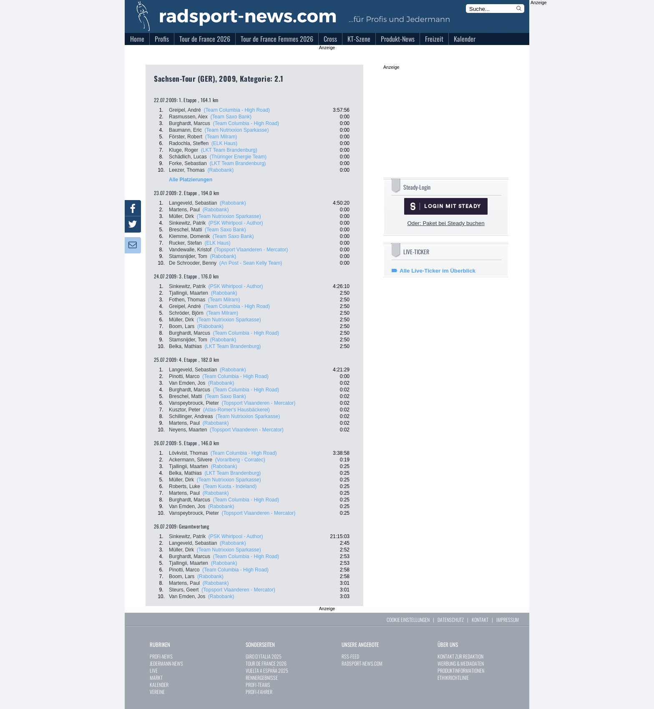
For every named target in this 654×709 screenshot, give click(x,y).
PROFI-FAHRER (259, 691)
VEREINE (157, 691)
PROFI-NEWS (161, 656)
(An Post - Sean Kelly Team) (250, 263)
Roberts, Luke (184, 486)
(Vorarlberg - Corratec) (240, 460)
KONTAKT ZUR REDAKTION (460, 656)
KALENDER (159, 684)
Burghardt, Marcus (189, 123)
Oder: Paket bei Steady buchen (445, 223)
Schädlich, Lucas (188, 157)
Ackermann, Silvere (190, 460)
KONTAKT (480, 619)
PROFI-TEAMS (258, 684)
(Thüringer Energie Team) (238, 157)
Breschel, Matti (185, 230)
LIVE (154, 670)
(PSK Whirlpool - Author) (236, 223)
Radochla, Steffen (189, 143)
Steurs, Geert (184, 590)
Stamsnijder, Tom (188, 256)
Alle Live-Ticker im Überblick (437, 271)
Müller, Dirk (181, 216)
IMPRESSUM (507, 619)
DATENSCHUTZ (451, 619)
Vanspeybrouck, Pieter (194, 403)
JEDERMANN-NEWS (166, 663)
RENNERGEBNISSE (262, 677)
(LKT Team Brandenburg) (229, 150)
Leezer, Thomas (187, 170)
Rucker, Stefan (185, 243)
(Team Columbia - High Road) (237, 110)
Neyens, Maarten (188, 430)
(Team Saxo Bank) (231, 117)
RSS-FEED (350, 656)
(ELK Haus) (224, 143)
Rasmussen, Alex (188, 117)
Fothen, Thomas (187, 300)
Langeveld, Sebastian (193, 203)
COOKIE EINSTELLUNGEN (408, 619)
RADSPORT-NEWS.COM (362, 663)
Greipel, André (185, 110)
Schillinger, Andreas (191, 416)
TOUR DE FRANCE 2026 (266, 663)
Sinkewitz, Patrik (187, 223)
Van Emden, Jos (187, 383)
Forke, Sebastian (188, 163)
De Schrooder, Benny (192, 263)
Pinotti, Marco (184, 376)
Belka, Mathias (185, 346)
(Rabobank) (221, 170)
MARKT (156, 677)
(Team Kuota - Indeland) (230, 486)
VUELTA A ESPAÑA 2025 (267, 670)
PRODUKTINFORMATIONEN (461, 670)
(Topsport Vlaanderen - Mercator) (251, 250)
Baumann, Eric (185, 130)
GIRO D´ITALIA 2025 (264, 656)
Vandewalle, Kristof (190, 250)
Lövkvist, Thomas (188, 453)
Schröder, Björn (186, 313)
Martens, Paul (184, 210)
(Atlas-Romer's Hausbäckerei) (236, 410)
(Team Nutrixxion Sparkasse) (236, 130)
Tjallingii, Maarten (188, 293)
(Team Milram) (221, 137)
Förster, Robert (185, 137)
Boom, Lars (181, 326)
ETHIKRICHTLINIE (453, 677)
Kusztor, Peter (184, 410)
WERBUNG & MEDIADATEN (461, 663)
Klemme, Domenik (189, 236)
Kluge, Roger (183, 150)
